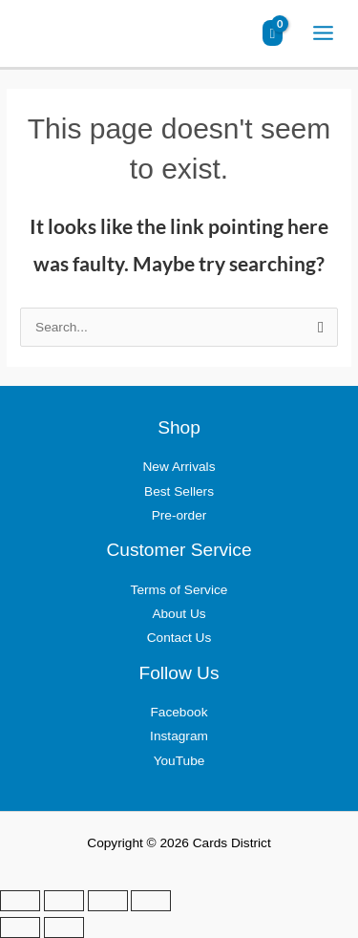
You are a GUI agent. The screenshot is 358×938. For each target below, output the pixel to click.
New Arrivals (179, 466)
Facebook (178, 712)
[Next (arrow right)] (64, 927)
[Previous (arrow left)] (20, 927)
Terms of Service (179, 590)
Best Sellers (179, 491)
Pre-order (179, 515)
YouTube (179, 761)
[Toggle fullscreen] (64, 900)
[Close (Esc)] (151, 900)
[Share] (108, 900)
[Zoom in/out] (20, 900)
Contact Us (179, 637)
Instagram (179, 736)
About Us (178, 614)
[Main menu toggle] (324, 33)
